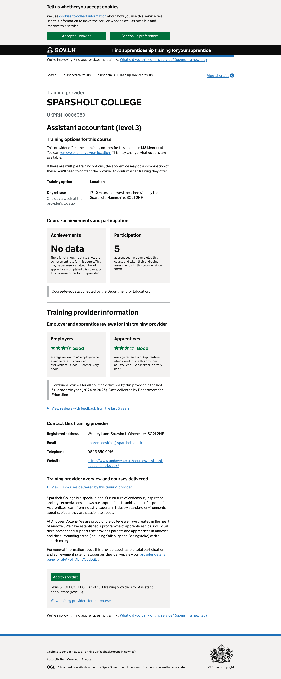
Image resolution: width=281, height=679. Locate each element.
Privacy (86, 659)
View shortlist (220, 75)
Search (51, 75)
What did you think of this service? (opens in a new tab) (163, 59)
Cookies (72, 659)
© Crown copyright (221, 667)
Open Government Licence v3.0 (123, 667)
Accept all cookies (76, 36)
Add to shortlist (65, 577)
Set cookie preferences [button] (140, 36)
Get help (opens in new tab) (65, 651)
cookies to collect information (82, 16)
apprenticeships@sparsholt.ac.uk (115, 442)
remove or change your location (85, 152)
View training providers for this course (81, 601)
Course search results (76, 75)
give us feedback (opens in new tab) (112, 651)
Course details (105, 75)
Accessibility (55, 659)
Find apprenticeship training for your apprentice (161, 50)
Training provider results (136, 75)
